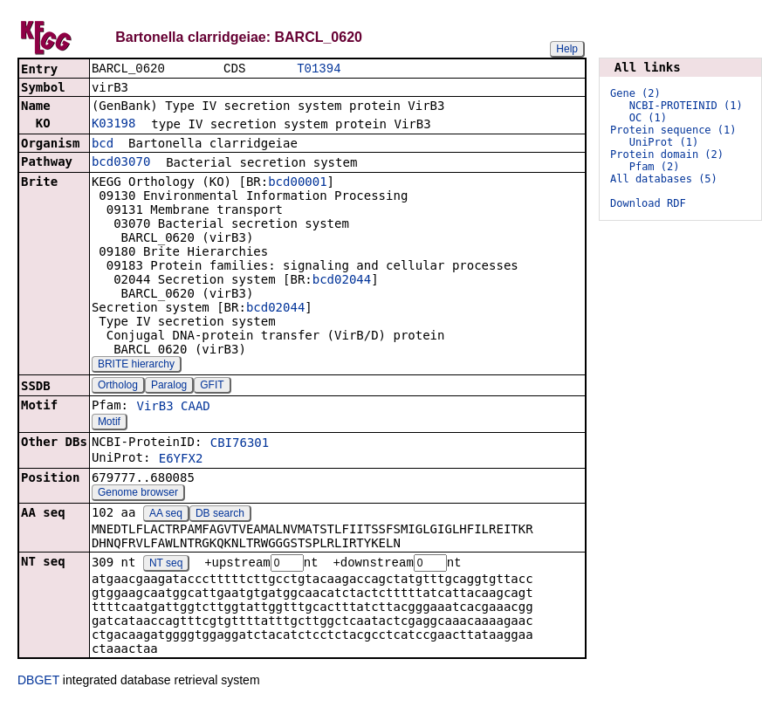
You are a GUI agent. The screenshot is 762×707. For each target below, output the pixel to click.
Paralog (169, 387)
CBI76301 (239, 444)
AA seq (165, 515)
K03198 (114, 125)
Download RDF (648, 203)
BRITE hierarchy (136, 366)
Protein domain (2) (667, 154)
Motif (109, 423)
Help (567, 49)
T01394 (318, 69)
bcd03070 (121, 163)
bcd (102, 145)
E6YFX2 (181, 460)
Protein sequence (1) (673, 130)
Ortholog (118, 387)
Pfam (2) (654, 167)
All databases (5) (663, 179)
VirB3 (154, 408)
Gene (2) (635, 93)
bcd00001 (297, 183)
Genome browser (138, 494)
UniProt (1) (663, 142)
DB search (220, 515)
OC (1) (648, 118)
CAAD (195, 408)
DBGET (38, 683)
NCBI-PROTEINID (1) (686, 106)
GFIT (211, 387)
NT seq (165, 565)
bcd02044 (341, 281)
